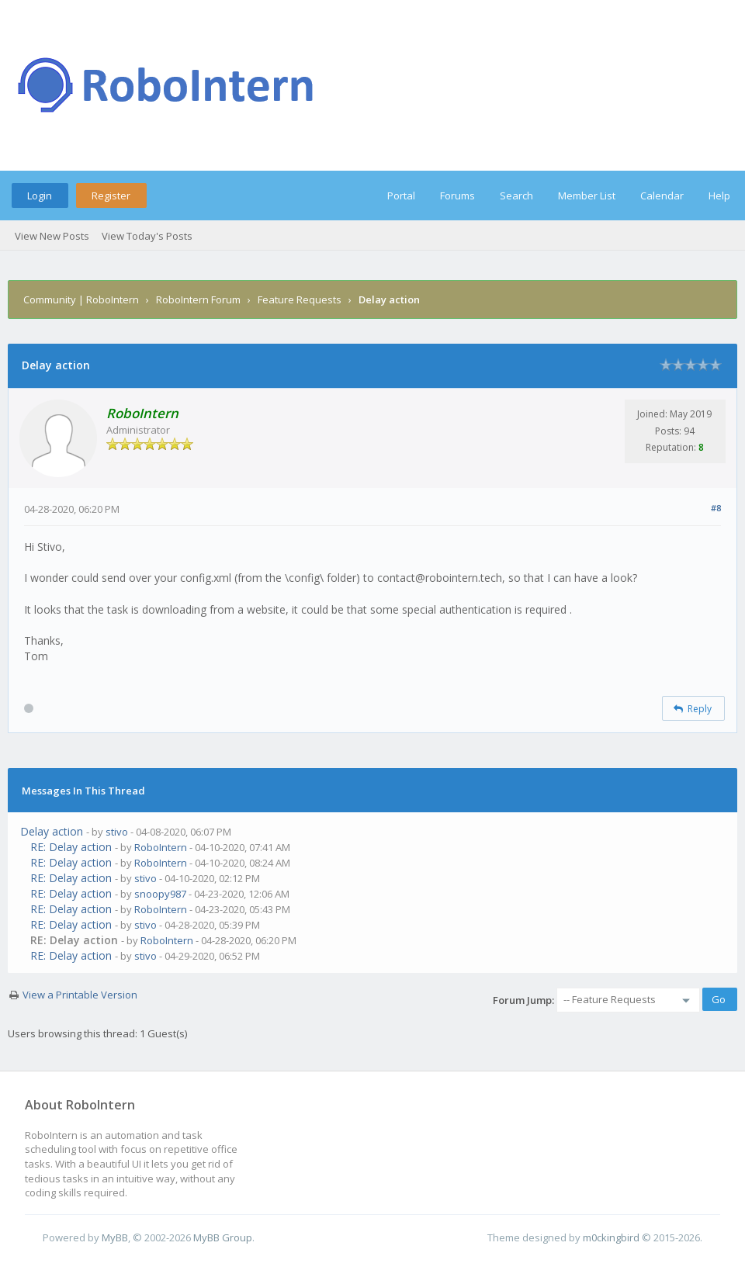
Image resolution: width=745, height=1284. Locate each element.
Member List (586, 195)
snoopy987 (160, 894)
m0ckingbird (611, 1237)
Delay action (51, 831)
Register (111, 195)
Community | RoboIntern (81, 299)
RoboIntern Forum (198, 299)
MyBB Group (222, 1237)
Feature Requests (299, 299)
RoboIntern (160, 847)
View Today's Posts (147, 236)
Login (39, 195)
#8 (716, 508)
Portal (401, 195)
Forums (457, 195)
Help (719, 195)
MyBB (115, 1237)
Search (516, 195)
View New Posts (52, 236)
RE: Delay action (71, 846)
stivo (117, 832)
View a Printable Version (80, 995)
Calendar (662, 195)
